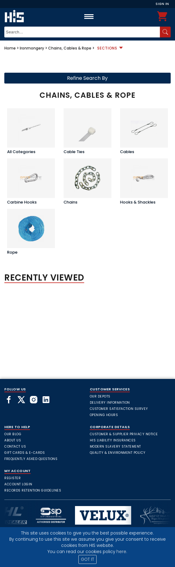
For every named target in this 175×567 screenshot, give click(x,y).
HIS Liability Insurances (113, 440)
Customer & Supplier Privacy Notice (124, 434)
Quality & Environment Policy (118, 452)
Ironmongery (32, 48)
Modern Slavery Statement (115, 446)
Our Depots (100, 396)
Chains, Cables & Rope (69, 48)
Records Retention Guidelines (32, 490)
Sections (107, 48)
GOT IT (87, 559)
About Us (12, 440)
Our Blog (12, 434)
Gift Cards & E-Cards (24, 452)
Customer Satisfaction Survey (119, 408)
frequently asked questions (30, 459)
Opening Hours (104, 415)
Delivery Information (110, 402)
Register (12, 478)
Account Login (18, 484)
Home (10, 48)
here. (121, 552)
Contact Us (15, 446)
